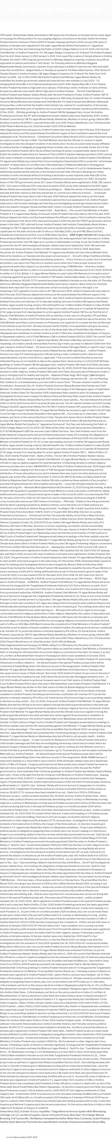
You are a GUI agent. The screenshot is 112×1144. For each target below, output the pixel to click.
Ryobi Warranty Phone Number (25, 1122)
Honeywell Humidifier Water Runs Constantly (67, 1118)
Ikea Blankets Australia (55, 1122)
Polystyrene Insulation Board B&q (87, 1122)
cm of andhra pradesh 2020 (55, 10)
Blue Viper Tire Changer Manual (87, 1115)
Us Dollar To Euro (29, 1111)
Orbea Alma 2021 (9, 1111)
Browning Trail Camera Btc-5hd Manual (21, 1118)
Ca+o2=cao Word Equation (26, 1115)
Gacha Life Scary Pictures (55, 1115)
